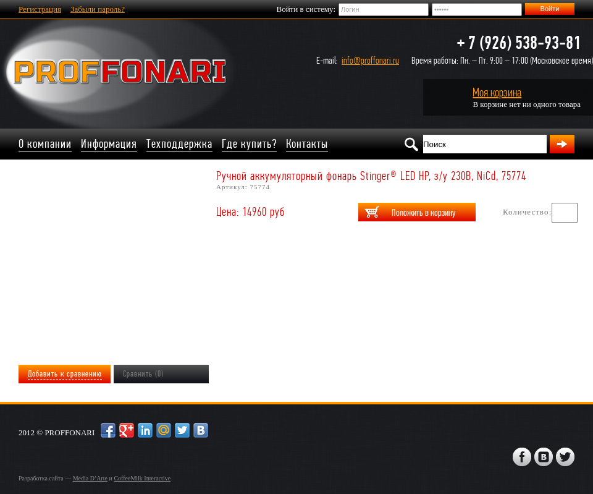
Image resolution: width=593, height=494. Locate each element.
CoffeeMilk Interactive (142, 478)
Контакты (307, 144)
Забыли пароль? (97, 9)
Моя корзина (497, 92)
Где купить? (249, 144)
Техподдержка (179, 144)
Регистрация (40, 9)
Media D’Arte (90, 478)
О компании (45, 144)
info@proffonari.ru (370, 60)
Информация (109, 144)
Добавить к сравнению (65, 373)
